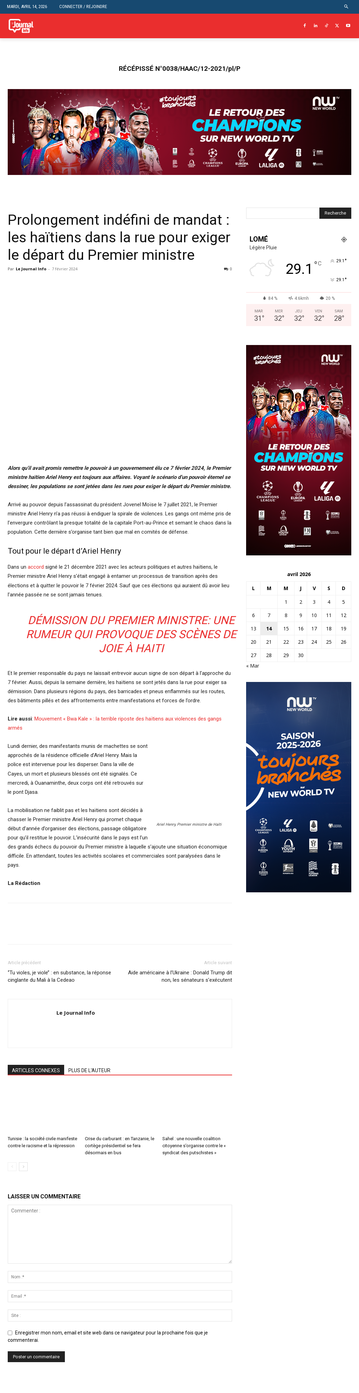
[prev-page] (12, 1166)
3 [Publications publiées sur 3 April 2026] (314, 602)
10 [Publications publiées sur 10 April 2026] (314, 615)
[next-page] (23, 1166)
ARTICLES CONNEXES (36, 1070)
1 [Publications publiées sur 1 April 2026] (286, 602)
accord (36, 567)
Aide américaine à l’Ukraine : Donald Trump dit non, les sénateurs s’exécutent (180, 976)
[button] (346, 6)
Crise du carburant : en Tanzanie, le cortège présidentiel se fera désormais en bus (119, 1145)
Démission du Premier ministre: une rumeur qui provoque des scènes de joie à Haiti (131, 634)
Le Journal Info (31, 268)
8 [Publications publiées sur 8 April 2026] (286, 615)
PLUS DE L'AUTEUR (89, 1070)
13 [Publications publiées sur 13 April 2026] (253, 628)
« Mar (252, 665)
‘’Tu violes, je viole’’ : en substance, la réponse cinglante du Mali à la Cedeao (59, 976)
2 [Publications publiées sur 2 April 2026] (300, 602)
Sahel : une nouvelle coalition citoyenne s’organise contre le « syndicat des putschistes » (194, 1145)
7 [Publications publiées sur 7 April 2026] (268, 615)
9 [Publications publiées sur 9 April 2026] (300, 615)
